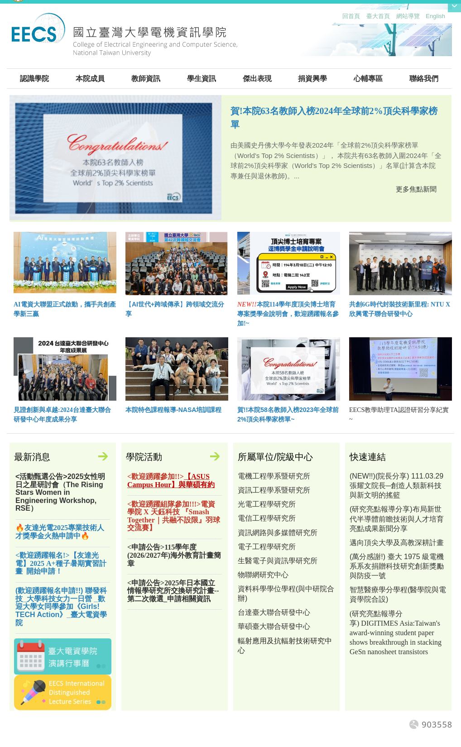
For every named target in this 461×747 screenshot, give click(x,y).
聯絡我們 (423, 78)
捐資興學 (312, 78)
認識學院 (34, 78)
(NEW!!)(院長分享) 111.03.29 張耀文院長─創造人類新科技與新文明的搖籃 (396, 485)
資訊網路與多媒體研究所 (277, 532)
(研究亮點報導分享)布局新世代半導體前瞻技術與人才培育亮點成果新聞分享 (397, 518)
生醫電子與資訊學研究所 (277, 561)
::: (340, 18)
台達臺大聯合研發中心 (274, 612)
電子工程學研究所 (267, 547)
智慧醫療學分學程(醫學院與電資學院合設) (398, 594)
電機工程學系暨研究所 (274, 476)
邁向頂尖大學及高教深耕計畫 (397, 542)
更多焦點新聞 (416, 188)
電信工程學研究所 (267, 518)
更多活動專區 (219, 458)
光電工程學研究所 (267, 504)
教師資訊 (145, 78)
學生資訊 (201, 78)
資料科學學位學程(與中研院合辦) (286, 593)
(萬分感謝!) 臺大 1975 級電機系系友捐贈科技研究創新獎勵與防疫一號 (397, 566)
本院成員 (90, 78)
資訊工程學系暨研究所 (274, 490)
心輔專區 (368, 78)
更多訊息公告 (107, 458)
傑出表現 (257, 78)
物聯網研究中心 (263, 575)
